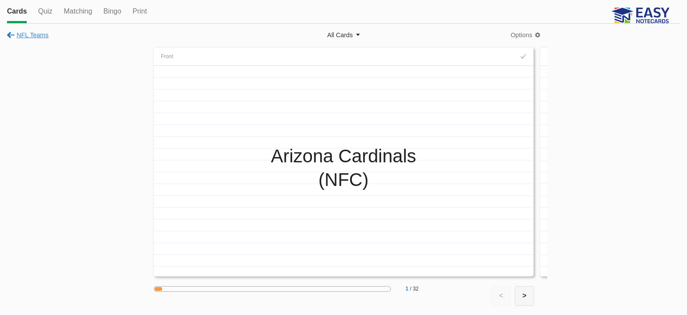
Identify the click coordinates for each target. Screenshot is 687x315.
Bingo (112, 11)
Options (521, 35)
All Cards (340, 35)
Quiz (45, 11)
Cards (17, 11)
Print (139, 11)
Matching (78, 11)
